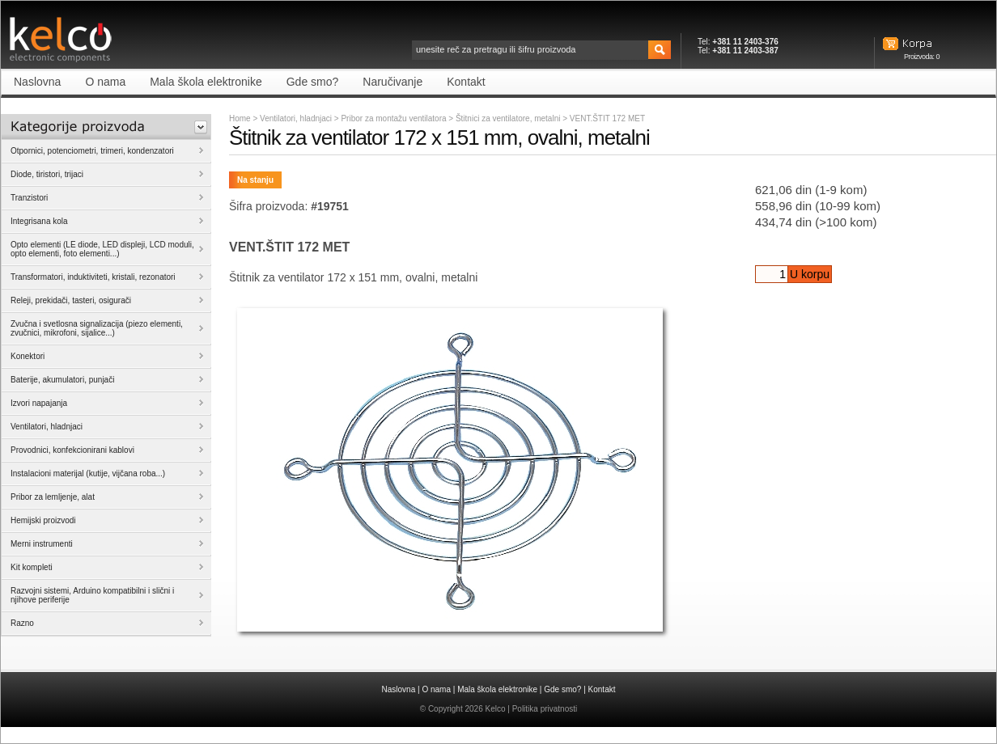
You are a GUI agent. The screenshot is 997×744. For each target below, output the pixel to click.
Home (240, 118)
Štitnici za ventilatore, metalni (509, 118)
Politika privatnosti (545, 708)
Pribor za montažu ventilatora (394, 118)
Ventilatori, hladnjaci (296, 118)
